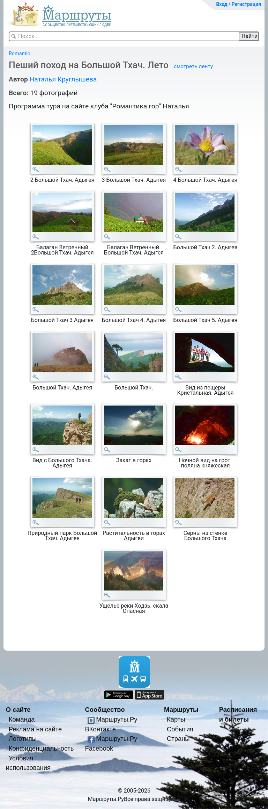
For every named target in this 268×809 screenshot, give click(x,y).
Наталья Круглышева (63, 79)
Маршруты (181, 709)
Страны (178, 738)
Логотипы (23, 738)
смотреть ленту (193, 66)
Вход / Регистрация (238, 4)
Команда (22, 719)
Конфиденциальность (41, 748)
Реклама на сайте (35, 729)
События (180, 729)
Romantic (19, 54)
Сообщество (105, 709)
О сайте (18, 709)
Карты (176, 719)
